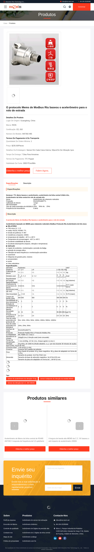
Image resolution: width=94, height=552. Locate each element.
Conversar (81, 7)
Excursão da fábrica (10, 524)
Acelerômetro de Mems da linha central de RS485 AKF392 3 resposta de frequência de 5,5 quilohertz (24, 440)
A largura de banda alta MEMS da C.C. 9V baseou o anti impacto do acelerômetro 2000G (69, 440)
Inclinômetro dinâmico (29, 524)
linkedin (55, 538)
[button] (14, 426)
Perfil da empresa (10, 520)
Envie (77, 487)
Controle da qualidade (11, 528)
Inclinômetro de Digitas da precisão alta (35, 528)
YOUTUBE (60, 538)
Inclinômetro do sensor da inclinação (34, 520)
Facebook (64, 538)
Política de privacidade (11, 541)
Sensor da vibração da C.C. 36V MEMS (21, 383)
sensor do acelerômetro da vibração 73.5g (22, 379)
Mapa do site (8, 537)
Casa (5, 23)
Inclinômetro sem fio (29, 541)
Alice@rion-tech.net (67, 1)
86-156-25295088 (84, 1)
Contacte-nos (8, 533)
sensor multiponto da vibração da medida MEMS (56, 379)
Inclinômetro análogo (29, 537)
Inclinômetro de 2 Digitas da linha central (36, 533)
